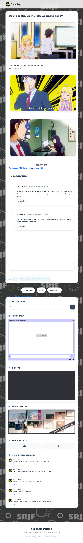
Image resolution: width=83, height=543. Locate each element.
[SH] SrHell (21, 186)
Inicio (41, 290)
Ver (15, 464)
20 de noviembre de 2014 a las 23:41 (37, 186)
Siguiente (54, 290)
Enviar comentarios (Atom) (24, 296)
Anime (15, 279)
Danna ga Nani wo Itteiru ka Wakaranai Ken (35, 279)
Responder (21, 201)
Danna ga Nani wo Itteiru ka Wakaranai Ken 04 (36, 15)
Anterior (28, 290)
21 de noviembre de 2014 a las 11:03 (38, 214)
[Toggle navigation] (50, 4)
